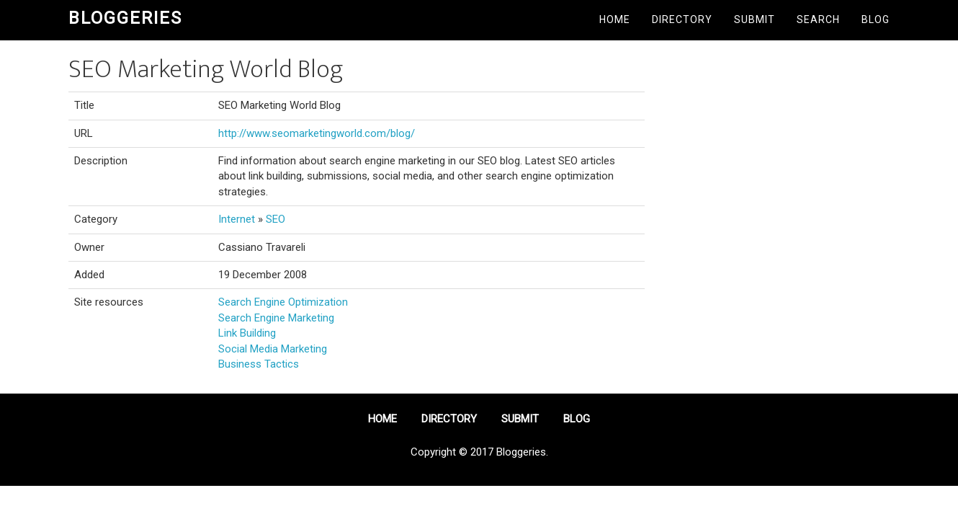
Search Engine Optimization (283, 302)
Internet (236, 219)
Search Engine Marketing (276, 317)
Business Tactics (258, 364)
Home (614, 19)
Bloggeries (125, 18)
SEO (275, 219)
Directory (682, 19)
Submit (754, 19)
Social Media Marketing (272, 348)
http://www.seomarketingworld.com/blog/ (316, 133)
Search (818, 19)
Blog (875, 19)
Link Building (247, 333)
